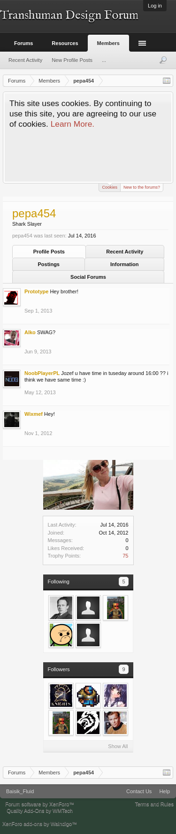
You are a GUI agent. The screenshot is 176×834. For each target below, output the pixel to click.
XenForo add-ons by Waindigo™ (39, 823)
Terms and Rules (154, 804)
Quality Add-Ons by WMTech (40, 810)
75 (125, 556)
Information (124, 264)
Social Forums (88, 277)
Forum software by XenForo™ (39, 804)
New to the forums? (141, 187)
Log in (155, 5)
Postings (49, 264)
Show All (118, 746)
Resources (65, 43)
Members (108, 43)
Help (164, 791)
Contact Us (139, 791)
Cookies (109, 187)
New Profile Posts (72, 60)
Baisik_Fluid (20, 791)
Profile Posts (49, 251)
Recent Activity (124, 251)
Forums (23, 43)
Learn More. (72, 124)
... (104, 60)
